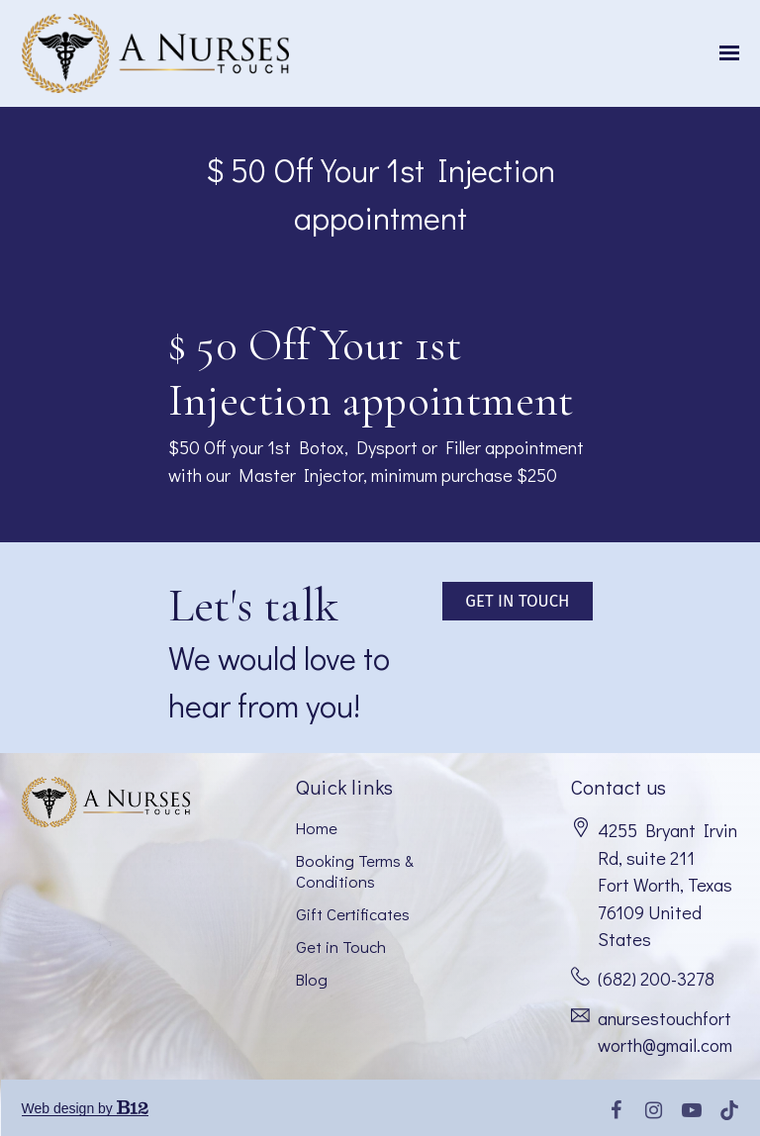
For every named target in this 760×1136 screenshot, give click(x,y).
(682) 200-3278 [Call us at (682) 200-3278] (656, 979)
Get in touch (517, 601)
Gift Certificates (353, 913)
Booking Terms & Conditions (355, 870)
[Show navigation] (724, 53)
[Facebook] (616, 1110)
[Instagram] (654, 1110)
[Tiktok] (729, 1110)
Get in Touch (341, 946)
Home (316, 827)
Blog (312, 979)
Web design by (85, 1108)
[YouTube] (692, 1110)
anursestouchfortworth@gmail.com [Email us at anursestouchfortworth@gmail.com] (665, 1032)
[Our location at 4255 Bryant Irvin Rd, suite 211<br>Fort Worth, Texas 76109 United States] (668, 885)
